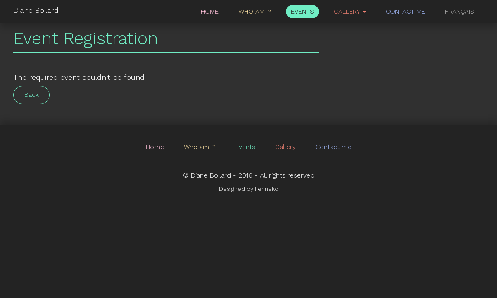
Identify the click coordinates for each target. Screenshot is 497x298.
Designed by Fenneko (248, 188)
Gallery (285, 147)
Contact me (405, 11)
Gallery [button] (350, 11)
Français (459, 11)
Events (302, 11)
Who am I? (254, 11)
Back (31, 95)
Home (210, 11)
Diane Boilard (36, 10)
